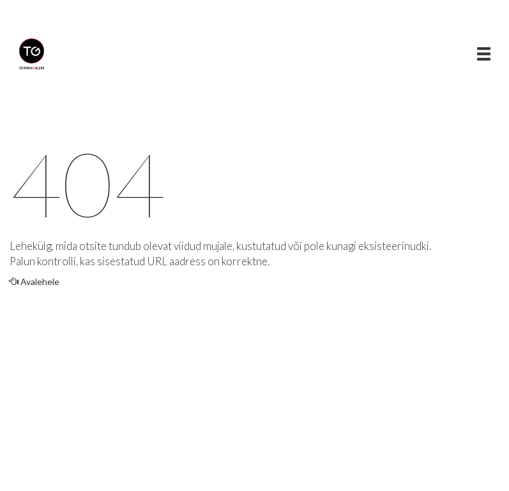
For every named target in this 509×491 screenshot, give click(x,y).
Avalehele (34, 281)
